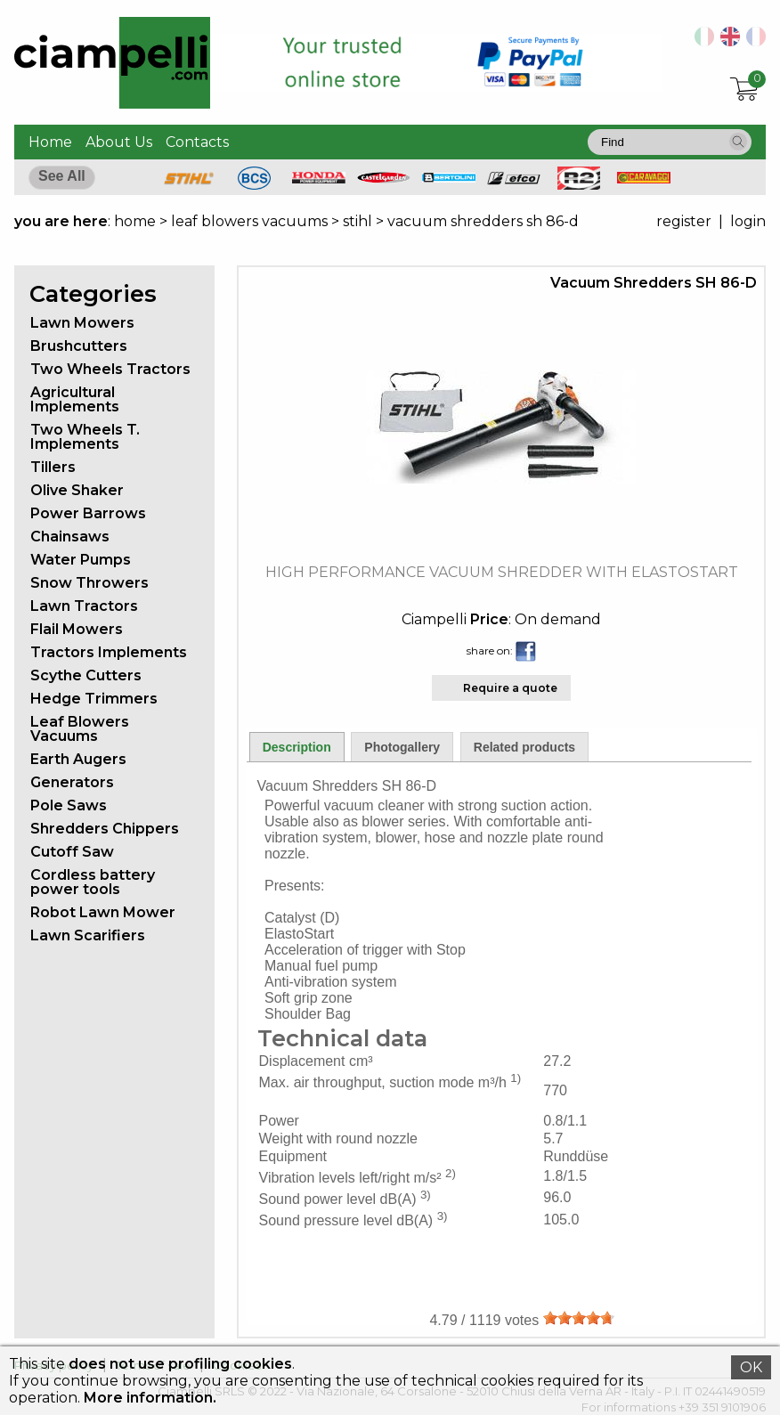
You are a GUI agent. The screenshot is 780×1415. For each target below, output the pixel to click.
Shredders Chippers (104, 828)
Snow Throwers (89, 582)
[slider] (578, 1318)
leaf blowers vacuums (249, 221)
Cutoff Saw (72, 851)
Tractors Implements (108, 652)
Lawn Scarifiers (87, 935)
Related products (524, 747)
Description (297, 747)
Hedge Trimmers (94, 698)
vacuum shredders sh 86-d (483, 221)
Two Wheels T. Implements (85, 436)
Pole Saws (68, 805)
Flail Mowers (76, 629)
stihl (357, 221)
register (683, 221)
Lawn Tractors (84, 606)
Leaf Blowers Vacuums (79, 728)
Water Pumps (80, 559)
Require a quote (510, 688)
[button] (738, 141)
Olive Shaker (77, 490)
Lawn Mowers (82, 322)
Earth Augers (78, 759)
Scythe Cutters (86, 675)
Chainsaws (70, 536)
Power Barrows (88, 513)
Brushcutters (78, 345)
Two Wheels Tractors (110, 369)
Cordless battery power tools (92, 882)
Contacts (197, 142)
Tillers (53, 467)
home (135, 221)
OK (751, 1367)
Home (50, 142)
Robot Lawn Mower (102, 912)
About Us (118, 142)
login (748, 221)
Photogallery (402, 747)
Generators (72, 782)
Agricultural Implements (74, 399)
